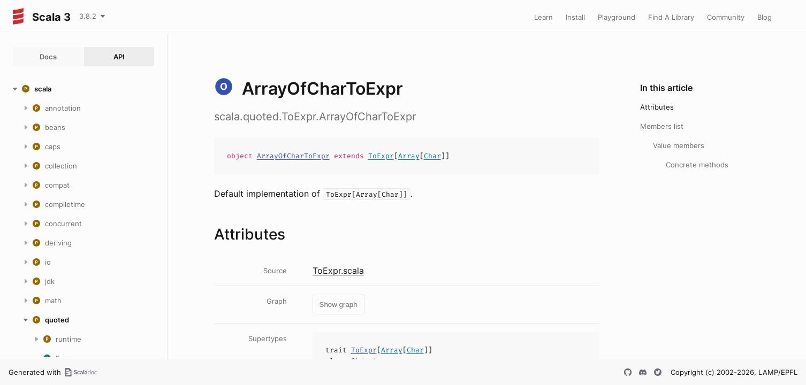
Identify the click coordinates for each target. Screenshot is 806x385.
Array (409, 155)
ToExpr (381, 155)
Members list (661, 126)
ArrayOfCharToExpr (293, 155)
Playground (616, 17)
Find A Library (671, 17)
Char (432, 155)
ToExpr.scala (338, 270)
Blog (764, 17)
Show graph (339, 305)
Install (575, 17)
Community (725, 17)
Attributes (657, 107)
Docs (48, 56)
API (119, 56)
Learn (543, 17)
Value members (678, 145)
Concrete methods (697, 164)
